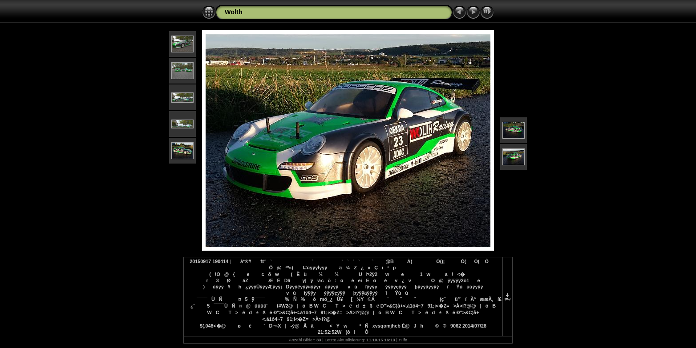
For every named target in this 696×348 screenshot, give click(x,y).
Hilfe (403, 339)
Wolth (234, 12)
